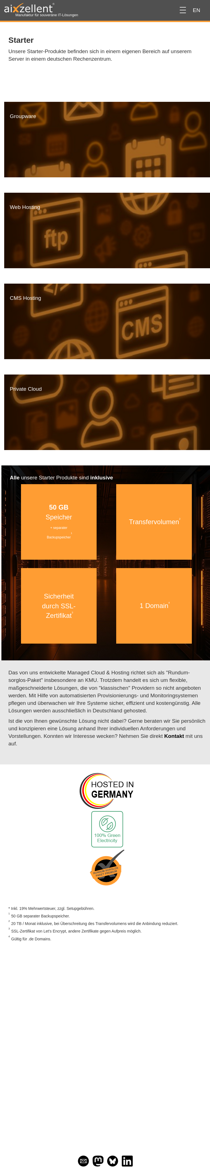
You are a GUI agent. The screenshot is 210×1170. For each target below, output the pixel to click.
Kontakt (174, 736)
